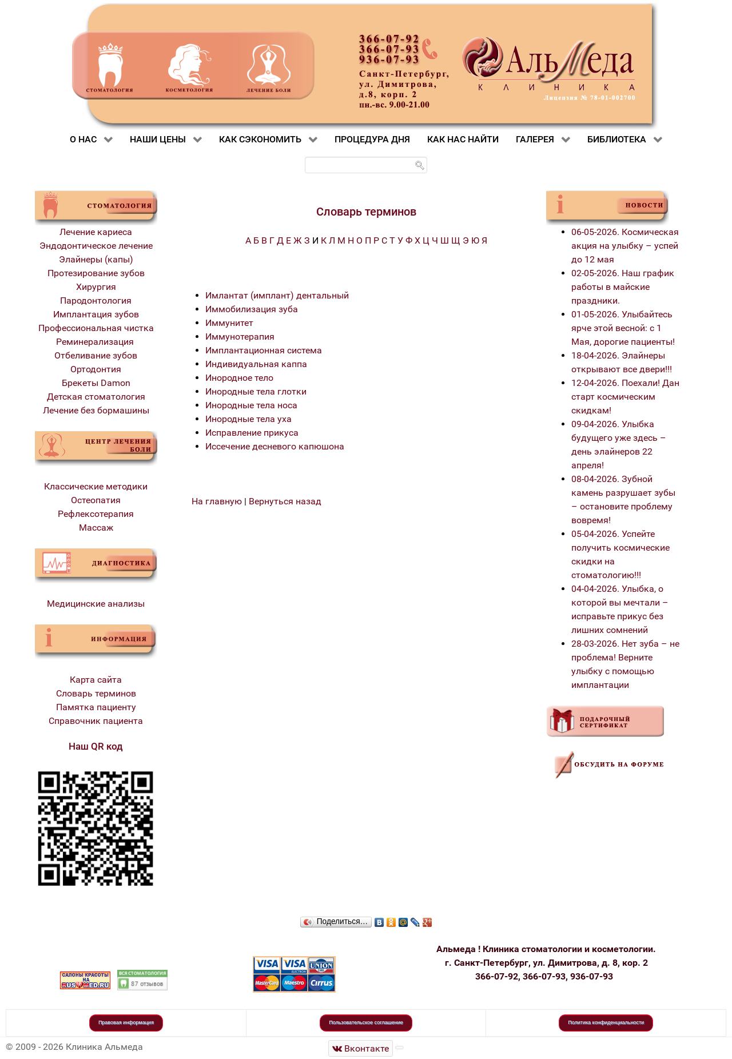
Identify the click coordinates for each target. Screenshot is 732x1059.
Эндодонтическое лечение (96, 245)
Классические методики (96, 486)
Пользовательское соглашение (366, 1022)
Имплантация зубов (96, 314)
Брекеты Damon (96, 382)
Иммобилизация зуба (251, 309)
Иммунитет (229, 322)
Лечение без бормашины (96, 410)
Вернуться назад (285, 501)
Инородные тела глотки (256, 391)
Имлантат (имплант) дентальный (277, 295)
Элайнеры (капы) (96, 259)
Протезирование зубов (96, 273)
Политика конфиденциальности (606, 1022)
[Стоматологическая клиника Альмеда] (360, 1048)
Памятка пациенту (96, 707)
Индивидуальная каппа (256, 364)
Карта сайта (96, 679)
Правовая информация (126, 1022)
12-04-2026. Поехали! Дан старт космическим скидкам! (625, 396)
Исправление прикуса (252, 432)
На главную (217, 501)
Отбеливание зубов (95, 355)
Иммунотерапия (239, 336)
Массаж (96, 527)
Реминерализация (96, 341)
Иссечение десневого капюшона (274, 446)
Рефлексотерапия (96, 513)
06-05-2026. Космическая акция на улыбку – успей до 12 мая (625, 245)
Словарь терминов (96, 693)
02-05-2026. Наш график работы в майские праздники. (622, 287)
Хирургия (96, 286)
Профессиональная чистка (96, 328)
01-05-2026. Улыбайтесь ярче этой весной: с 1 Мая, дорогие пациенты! (623, 328)
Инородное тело (239, 377)
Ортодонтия (95, 369)
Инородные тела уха (248, 418)
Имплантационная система (263, 350)
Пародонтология (96, 300)
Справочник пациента (96, 720)
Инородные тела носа (251, 405)
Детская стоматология (96, 396)
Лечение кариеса (95, 231)
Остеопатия (96, 500)
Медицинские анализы (96, 603)
